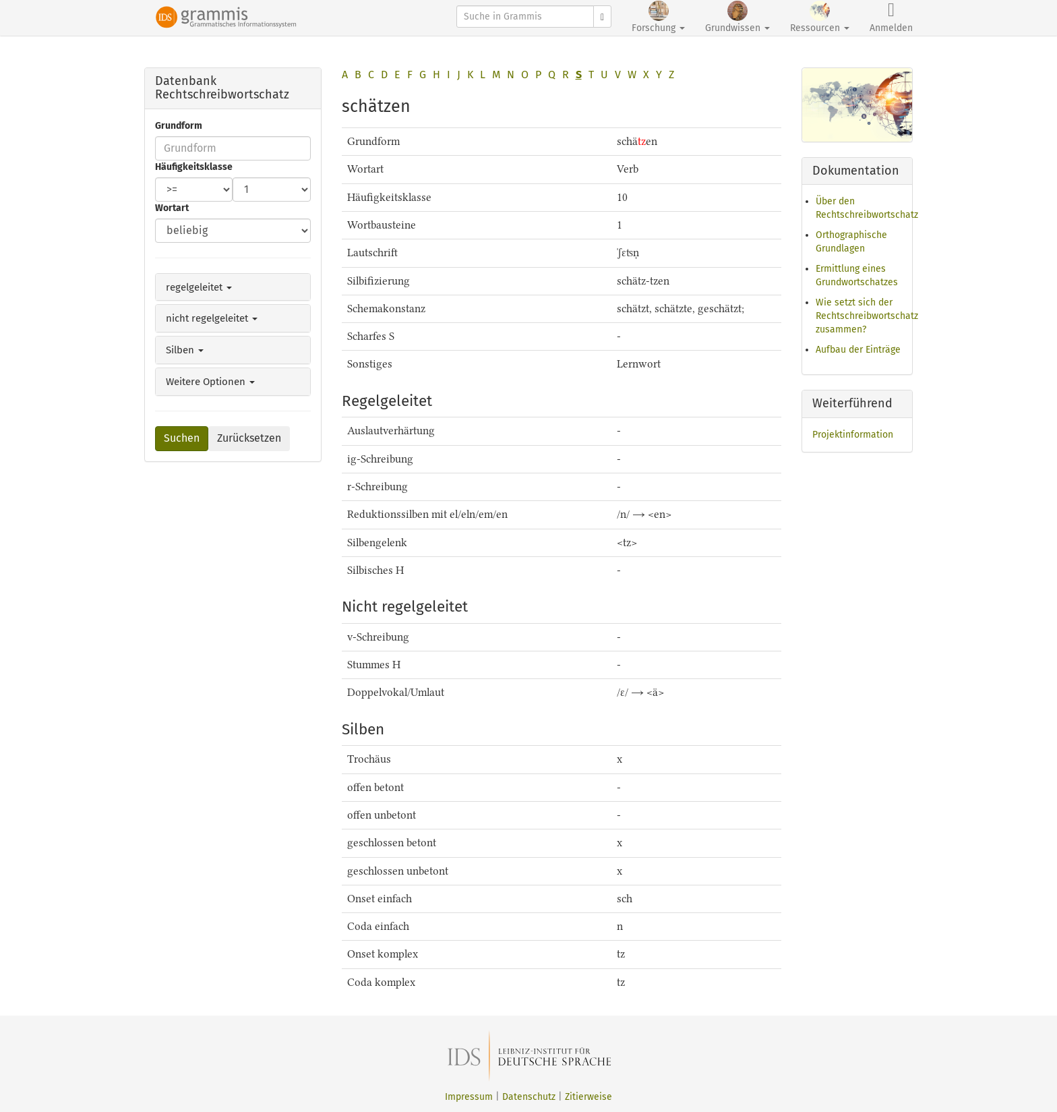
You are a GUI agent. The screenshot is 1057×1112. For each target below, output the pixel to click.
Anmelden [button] (891, 17)
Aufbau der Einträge (858, 349)
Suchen (182, 438)
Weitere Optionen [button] (210, 382)
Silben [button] (185, 350)
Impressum (469, 1097)
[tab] (233, 287)
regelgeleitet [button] (199, 287)
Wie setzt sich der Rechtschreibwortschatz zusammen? (867, 316)
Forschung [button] (658, 17)
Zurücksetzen (249, 438)
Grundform (178, 125)
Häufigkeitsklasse (194, 167)
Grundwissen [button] (737, 17)
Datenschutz (528, 1097)
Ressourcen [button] (819, 17)
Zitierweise (588, 1097)
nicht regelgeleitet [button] (212, 318)
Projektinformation (852, 434)
